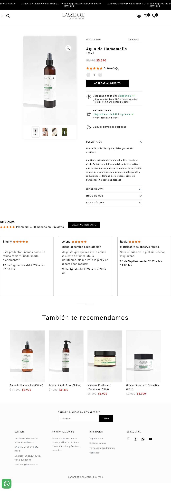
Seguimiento (96, 438)
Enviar (106, 418)
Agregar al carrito (107, 83)
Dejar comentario (84, 224)
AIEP (98, 39)
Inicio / (90, 39)
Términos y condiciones (102, 448)
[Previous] (26, 81)
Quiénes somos (97, 443)
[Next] (73, 81)
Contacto (94, 453)
